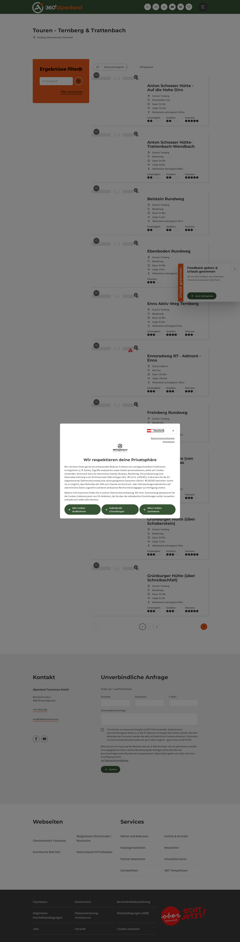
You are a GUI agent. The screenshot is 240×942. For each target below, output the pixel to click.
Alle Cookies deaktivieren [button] (79, 509)
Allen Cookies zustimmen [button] (154, 509)
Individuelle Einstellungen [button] (116, 509)
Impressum (168, 441)
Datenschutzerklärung (162, 438)
